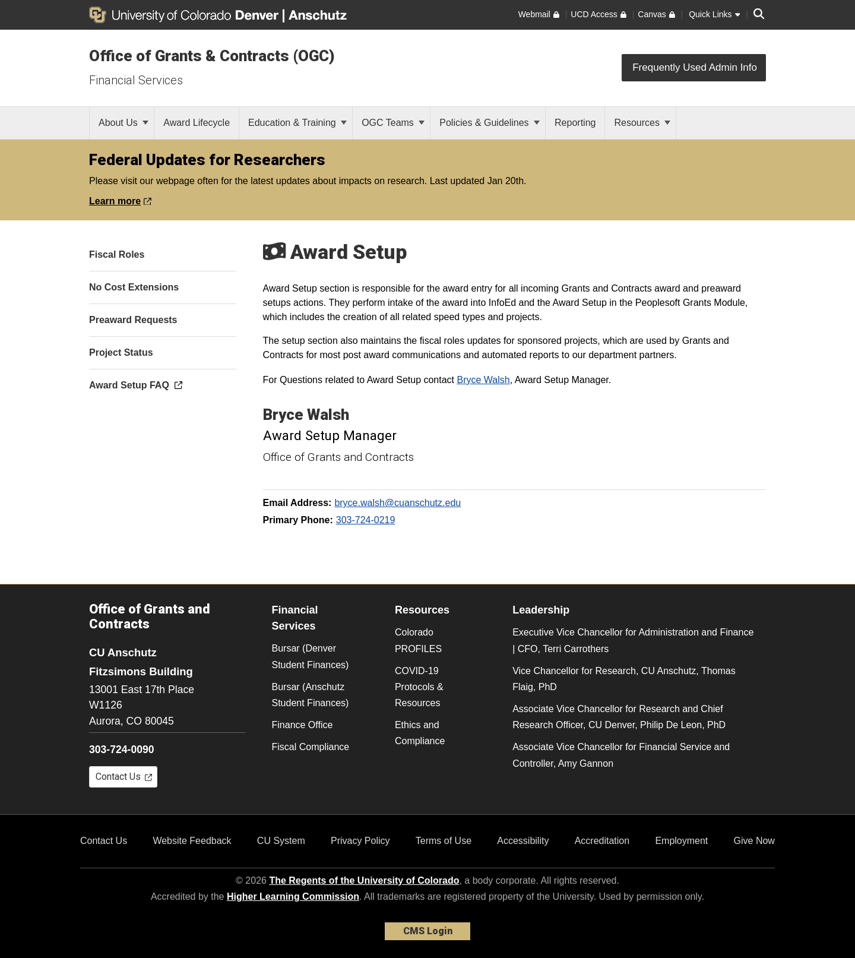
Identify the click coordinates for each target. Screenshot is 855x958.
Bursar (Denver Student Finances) (310, 656)
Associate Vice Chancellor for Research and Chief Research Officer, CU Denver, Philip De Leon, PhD (619, 717)
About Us (123, 123)
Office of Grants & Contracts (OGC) (212, 56)
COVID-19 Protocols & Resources (419, 687)
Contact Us (103, 841)
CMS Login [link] (427, 931)
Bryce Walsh (483, 380)
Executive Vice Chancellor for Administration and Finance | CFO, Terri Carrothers (632, 640)
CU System (281, 841)
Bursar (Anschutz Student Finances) (310, 695)
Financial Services (136, 80)
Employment (681, 841)
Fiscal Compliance (311, 747)
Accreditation (602, 841)
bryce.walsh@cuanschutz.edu (397, 503)
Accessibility (523, 841)
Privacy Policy (360, 841)
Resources (642, 123)
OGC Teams (393, 123)
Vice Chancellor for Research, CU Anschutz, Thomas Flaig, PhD (624, 679)
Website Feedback (192, 841)
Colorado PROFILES (418, 640)
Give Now (754, 841)
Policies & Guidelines (489, 123)
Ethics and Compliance (420, 733)
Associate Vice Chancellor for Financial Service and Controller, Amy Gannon (621, 755)
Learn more (120, 201)
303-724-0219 (365, 520)
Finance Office (302, 725)
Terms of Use (443, 841)
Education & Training (297, 123)
